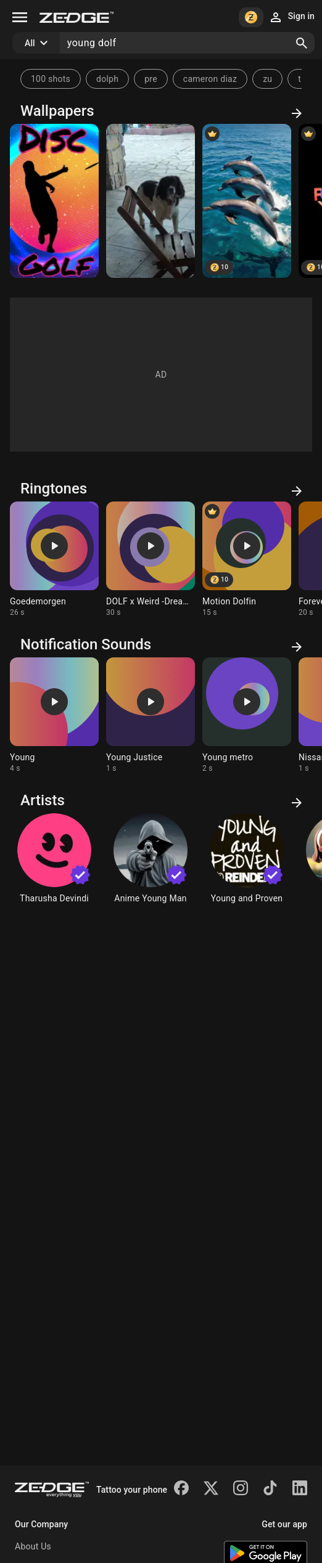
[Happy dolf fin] (246, 201)
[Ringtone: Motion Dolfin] (246, 559)
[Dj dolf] (150, 201)
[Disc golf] (54, 201)
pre (150, 79)
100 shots (50, 79)
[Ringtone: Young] (54, 715)
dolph (107, 79)
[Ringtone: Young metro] (246, 715)
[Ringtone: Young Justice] (150, 715)
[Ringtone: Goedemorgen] (54, 559)
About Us (33, 1546)
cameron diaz (210, 79)
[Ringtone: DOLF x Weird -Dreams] (150, 559)
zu (267, 79)
